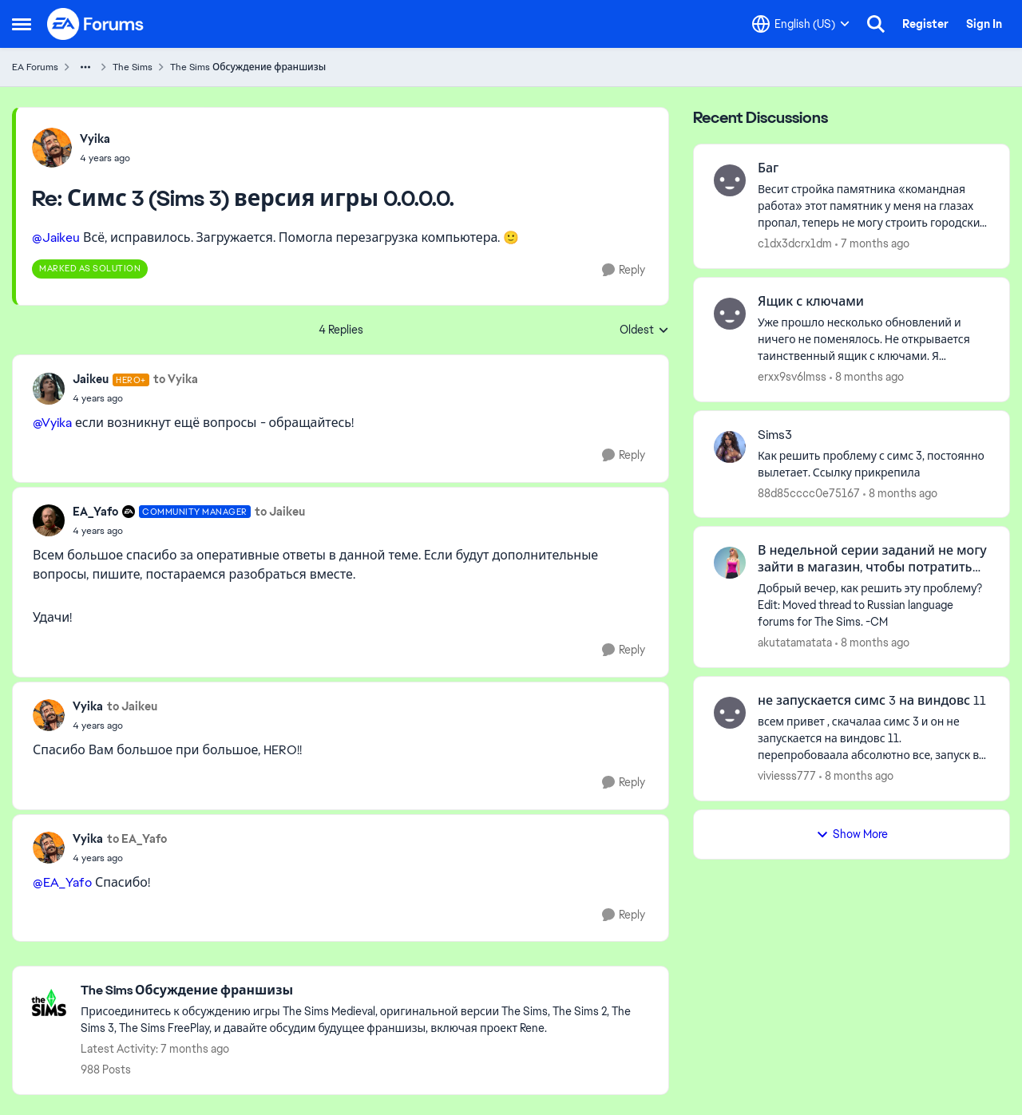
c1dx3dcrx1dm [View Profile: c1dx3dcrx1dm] (795, 243)
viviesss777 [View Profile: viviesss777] (787, 776)
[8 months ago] (867, 377)
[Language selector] (801, 24)
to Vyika (175, 379)
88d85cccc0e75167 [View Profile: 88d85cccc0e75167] (809, 492)
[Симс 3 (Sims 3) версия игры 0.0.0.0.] (105, 158)
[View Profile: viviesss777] (730, 713)
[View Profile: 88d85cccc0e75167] (730, 447)
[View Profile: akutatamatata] (730, 563)
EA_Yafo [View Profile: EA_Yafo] (95, 511)
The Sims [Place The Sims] (133, 67)
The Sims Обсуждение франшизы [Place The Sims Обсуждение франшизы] (248, 67)
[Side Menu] (21, 24)
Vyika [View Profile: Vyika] (95, 139)
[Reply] (623, 270)
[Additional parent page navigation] (85, 67)
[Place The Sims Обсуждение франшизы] (366, 991)
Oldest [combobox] (644, 330)
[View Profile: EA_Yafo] (49, 520)
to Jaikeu (280, 511)
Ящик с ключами (811, 302)
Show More (852, 834)
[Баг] (873, 206)
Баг (768, 168)
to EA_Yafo (137, 839)
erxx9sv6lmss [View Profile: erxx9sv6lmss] (792, 377)
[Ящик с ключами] (873, 339)
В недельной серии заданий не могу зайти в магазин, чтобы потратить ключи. (872, 559)
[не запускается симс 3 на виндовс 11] (873, 739)
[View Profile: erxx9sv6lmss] (730, 314)
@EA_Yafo (62, 882)
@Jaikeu (56, 237)
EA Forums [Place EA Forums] (35, 67)
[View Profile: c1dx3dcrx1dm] (730, 180)
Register (925, 24)
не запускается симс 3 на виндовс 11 (872, 701)
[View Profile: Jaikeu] (49, 389)
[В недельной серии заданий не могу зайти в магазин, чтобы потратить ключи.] (873, 605)
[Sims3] (873, 463)
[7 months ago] (872, 243)
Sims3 (775, 435)
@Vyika (52, 422)
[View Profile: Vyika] (52, 148)
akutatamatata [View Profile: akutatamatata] (795, 642)
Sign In (984, 24)
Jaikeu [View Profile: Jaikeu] (91, 379)
